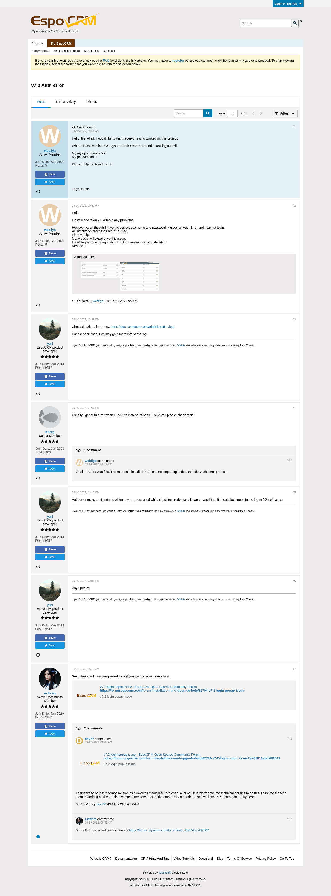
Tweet (49, 182)
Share (50, 174)
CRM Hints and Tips (155, 858)
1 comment (92, 450)
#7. (289, 738)
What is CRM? (100, 858)
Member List (91, 50)
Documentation (126, 858)
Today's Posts (40, 50)
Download (206, 858)
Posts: (39, 165)
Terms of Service (239, 858)
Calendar (109, 50)
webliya (98, 301)
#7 (294, 669)
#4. (289, 460)
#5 (294, 492)
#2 (294, 205)
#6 (294, 580)
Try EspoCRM (61, 43)
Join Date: (42, 162)
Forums (37, 43)
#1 (294, 126)
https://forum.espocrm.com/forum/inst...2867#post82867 (169, 830)
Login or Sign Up (288, 3)
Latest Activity (66, 102)
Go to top (287, 858)
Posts (41, 102)
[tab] (41, 102)
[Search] (265, 23)
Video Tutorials (184, 858)
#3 (294, 319)
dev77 (101, 804)
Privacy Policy (266, 858)
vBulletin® (165, 872)
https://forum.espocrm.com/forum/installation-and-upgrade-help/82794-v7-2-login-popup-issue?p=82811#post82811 (192, 758)
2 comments (93, 728)
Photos (92, 102)
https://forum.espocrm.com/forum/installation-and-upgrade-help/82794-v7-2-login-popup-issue (172, 690)
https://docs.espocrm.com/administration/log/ (142, 326)
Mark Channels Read (67, 50)
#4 (294, 407)
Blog (220, 858)
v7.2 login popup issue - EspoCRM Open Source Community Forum (148, 687)
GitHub (181, 345)
